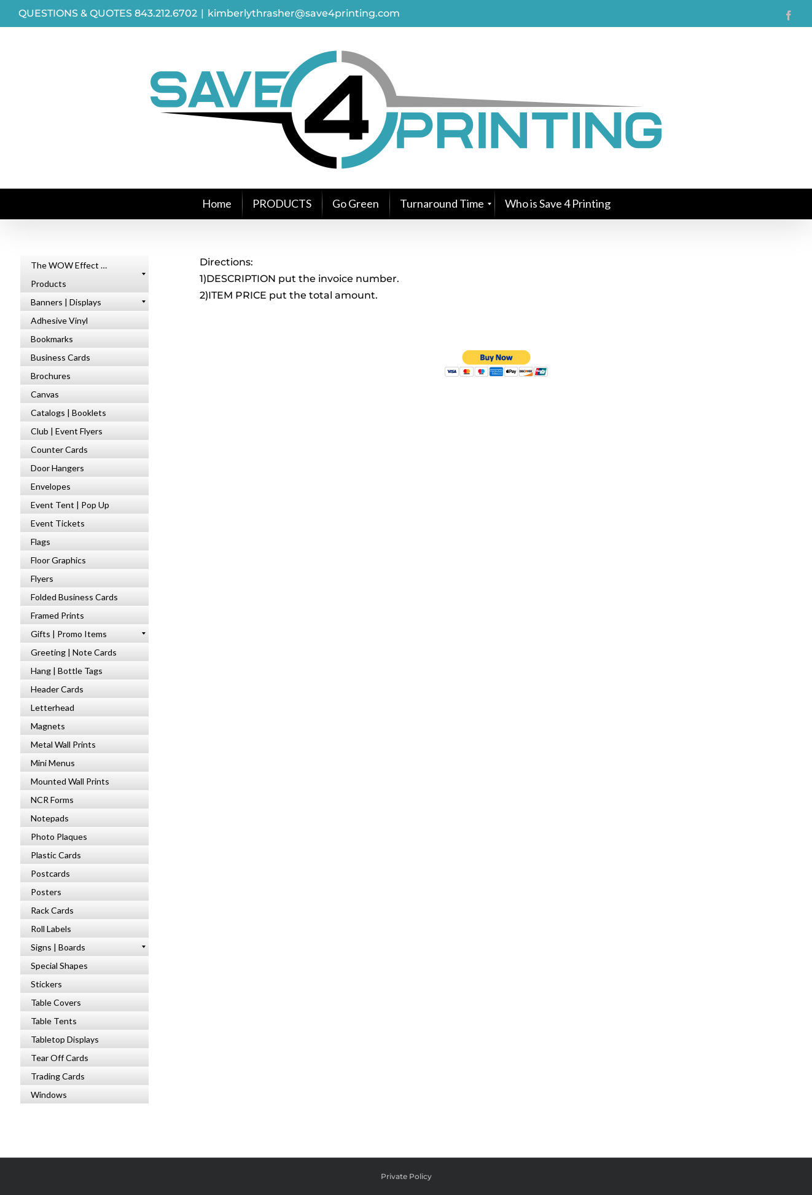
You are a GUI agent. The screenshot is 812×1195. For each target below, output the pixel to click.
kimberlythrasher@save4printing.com (304, 13)
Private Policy (406, 1176)
